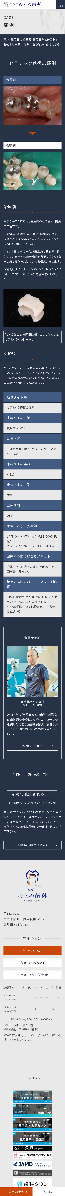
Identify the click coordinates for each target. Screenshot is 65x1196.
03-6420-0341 (33, 962)
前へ (17, 774)
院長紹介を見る (38, 746)
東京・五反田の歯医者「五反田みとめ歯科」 (30, 39)
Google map (32, 1078)
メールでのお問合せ (32, 975)
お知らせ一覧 (12, 44)
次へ (48, 774)
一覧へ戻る (32, 774)
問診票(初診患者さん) (37, 845)
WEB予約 (32, 950)
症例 (26, 44)
